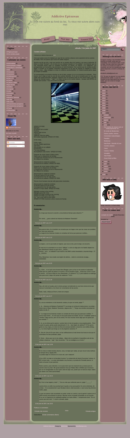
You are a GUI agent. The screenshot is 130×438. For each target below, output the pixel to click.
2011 (104, 103)
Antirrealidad (11, 63)
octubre (106, 115)
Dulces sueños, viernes (111, 133)
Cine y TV (11, 78)
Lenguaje (10, 89)
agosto (106, 120)
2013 (104, 98)
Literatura (10, 93)
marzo (106, 166)
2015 (104, 93)
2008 (104, 110)
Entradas (11, 142)
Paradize (106, 138)
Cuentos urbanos (40, 52)
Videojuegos (11, 110)
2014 (104, 95)
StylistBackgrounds (81, 426)
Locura (10, 95)
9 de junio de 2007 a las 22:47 (43, 296)
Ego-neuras (11, 84)
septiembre (107, 117)
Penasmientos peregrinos (15, 104)
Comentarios (12, 146)
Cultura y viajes (12, 82)
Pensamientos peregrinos (15, 106)
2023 (104, 90)
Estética (10, 87)
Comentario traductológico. (112, 136)
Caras (106, 148)
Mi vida (10, 99)
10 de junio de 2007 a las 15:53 (44, 403)
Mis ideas (10, 101)
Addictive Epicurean (65, 16)
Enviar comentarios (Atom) (50, 414)
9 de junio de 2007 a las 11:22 (43, 237)
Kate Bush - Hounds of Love (112, 143)
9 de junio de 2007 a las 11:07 (43, 223)
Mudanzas (107, 141)
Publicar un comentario (41, 407)
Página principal (12, 52)
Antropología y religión (14, 65)
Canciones (11, 74)
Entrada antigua (91, 411)
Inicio (66, 410)
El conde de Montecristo (111, 131)
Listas (9, 91)
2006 (104, 174)
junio (105, 125)
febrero (106, 169)
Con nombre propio (13, 54)
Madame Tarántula (13, 97)
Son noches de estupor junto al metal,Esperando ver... (113, 127)
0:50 (54, 55)
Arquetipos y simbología (15, 67)
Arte (9, 70)
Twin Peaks (107, 155)
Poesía (10, 108)
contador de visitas (107, 215)
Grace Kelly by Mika (110, 158)
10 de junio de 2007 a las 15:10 (44, 376)
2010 (104, 105)
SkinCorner (64, 426)
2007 (104, 113)
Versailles (107, 153)
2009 (104, 108)
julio (105, 122)
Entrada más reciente (41, 411)
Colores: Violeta (109, 151)
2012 (104, 100)
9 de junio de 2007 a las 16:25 (43, 263)
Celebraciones (12, 76)
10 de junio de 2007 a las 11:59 (44, 344)
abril (105, 164)
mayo (106, 161)
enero (106, 171)
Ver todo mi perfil (11, 133)
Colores (10, 80)
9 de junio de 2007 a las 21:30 (43, 279)
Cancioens (11, 72)
